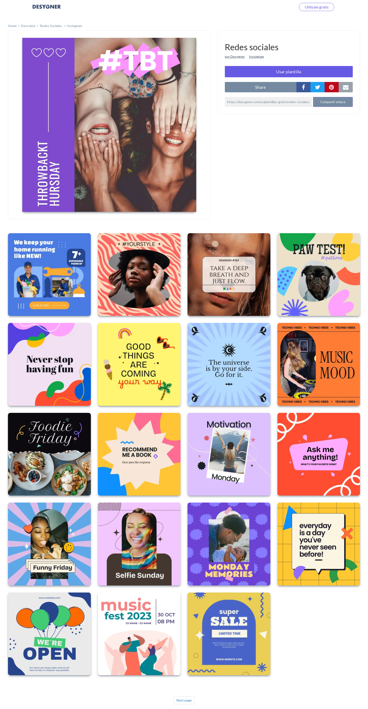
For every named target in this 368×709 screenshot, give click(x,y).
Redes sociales (51, 26)
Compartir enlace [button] (332, 102)
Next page (184, 700)
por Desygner (235, 56)
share (260, 87)
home (12, 26)
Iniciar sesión (280, 7)
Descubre (28, 26)
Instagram (74, 26)
